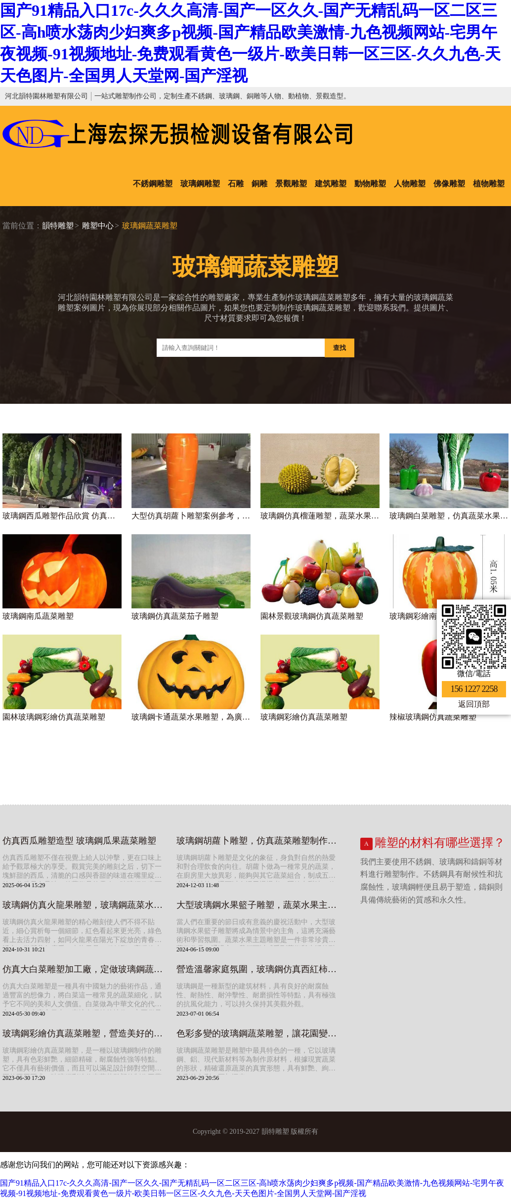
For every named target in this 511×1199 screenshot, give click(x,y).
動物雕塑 (370, 183)
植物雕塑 (489, 183)
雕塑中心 (98, 225)
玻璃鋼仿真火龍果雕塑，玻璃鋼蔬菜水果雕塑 (84, 905)
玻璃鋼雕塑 (200, 183)
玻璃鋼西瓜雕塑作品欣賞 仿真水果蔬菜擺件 (62, 516)
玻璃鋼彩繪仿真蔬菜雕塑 (303, 717)
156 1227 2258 (474, 689)
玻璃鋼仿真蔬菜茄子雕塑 (174, 616)
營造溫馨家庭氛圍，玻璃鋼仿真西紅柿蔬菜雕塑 (258, 969)
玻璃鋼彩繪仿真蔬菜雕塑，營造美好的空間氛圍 (84, 1033)
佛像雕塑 (449, 183)
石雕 (236, 183)
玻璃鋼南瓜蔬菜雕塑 (38, 616)
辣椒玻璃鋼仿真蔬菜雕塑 (432, 717)
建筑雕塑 (330, 183)
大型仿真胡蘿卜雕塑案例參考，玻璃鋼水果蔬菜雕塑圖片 (191, 516)
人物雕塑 (410, 183)
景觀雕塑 (291, 183)
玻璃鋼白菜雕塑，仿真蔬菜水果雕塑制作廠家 (449, 516)
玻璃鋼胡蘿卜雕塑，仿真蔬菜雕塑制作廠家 (258, 841)
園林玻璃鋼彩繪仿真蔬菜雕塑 (53, 717)
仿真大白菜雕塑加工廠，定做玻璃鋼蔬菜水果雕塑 (84, 969)
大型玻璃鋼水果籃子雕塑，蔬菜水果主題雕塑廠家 (258, 905)
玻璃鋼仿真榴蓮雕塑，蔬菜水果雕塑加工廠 (320, 516)
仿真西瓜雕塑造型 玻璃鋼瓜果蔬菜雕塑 (79, 841)
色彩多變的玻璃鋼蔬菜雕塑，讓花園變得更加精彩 (258, 1033)
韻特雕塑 (58, 225)
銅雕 (259, 183)
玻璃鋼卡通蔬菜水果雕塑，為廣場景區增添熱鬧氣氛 (191, 717)
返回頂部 (474, 704)
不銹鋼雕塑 (152, 183)
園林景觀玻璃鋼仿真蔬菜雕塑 (311, 616)
